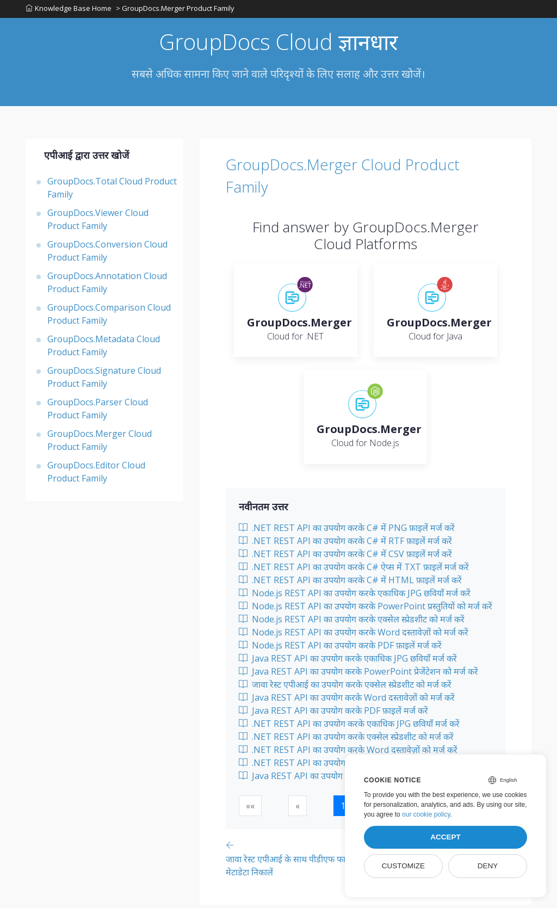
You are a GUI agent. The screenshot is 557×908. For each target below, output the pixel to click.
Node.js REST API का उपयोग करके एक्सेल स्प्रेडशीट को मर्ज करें (352, 622)
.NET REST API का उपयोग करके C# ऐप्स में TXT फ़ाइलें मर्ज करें (354, 570)
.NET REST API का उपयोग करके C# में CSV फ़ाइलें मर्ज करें (345, 557)
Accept (445, 837)
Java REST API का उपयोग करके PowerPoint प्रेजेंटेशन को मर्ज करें (358, 675)
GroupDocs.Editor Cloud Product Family (96, 474)
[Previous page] (303, 861)
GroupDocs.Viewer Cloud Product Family (97, 222)
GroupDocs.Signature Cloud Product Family (104, 380)
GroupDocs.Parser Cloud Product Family (97, 411)
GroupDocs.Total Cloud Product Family (112, 190)
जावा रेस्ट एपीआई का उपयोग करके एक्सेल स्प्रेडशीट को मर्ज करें (345, 688)
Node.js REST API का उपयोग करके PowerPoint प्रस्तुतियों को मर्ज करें (365, 609)
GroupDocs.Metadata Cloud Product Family (103, 348)
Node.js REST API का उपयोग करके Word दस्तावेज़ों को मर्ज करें (353, 635)
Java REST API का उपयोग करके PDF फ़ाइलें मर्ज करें (333, 714)
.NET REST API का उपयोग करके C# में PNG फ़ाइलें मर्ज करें (347, 531)
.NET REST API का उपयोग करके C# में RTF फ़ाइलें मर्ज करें (345, 544)
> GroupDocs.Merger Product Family (176, 10)
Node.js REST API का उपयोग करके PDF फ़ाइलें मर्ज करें (340, 648)
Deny (488, 866)
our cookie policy (426, 814)
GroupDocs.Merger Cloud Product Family (99, 443)
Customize (403, 866)
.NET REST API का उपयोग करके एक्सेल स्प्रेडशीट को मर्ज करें (346, 740)
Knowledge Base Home (69, 10)
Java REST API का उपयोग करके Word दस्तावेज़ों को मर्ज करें (347, 701)
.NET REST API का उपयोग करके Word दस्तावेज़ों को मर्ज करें (348, 753)
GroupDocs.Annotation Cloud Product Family (107, 285)
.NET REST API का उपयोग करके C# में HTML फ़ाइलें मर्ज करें (350, 583)
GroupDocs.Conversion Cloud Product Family (107, 254)
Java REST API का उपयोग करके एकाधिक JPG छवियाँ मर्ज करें (348, 662)
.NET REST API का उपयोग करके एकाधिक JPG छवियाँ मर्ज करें (349, 727)
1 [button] (343, 809)
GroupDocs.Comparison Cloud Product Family (109, 317)
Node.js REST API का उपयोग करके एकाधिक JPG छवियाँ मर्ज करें (355, 596)
